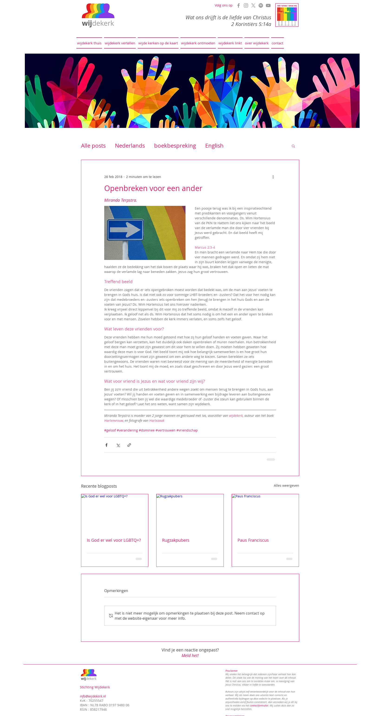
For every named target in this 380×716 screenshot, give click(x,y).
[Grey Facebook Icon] (238, 5)
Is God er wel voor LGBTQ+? (114, 540)
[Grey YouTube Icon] (268, 5)
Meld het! (190, 655)
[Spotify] (261, 5)
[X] (253, 5)
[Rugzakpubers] (190, 513)
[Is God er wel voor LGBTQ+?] (114, 513)
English (214, 145)
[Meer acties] (273, 176)
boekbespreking (175, 145)
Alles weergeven (286, 485)
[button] (293, 146)
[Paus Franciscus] (265, 513)
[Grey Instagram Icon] (246, 5)
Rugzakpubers (175, 540)
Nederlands (130, 145)
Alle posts (93, 145)
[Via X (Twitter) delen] (118, 445)
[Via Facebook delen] (106, 445)
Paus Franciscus (253, 540)
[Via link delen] (129, 445)
